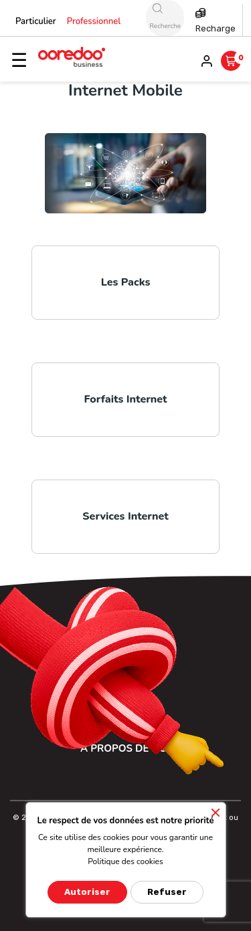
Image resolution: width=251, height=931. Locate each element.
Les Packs (126, 282)
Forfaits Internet (125, 399)
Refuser (167, 892)
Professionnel (94, 21)
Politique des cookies (125, 861)
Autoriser (87, 892)
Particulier (35, 21)
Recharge (215, 28)
